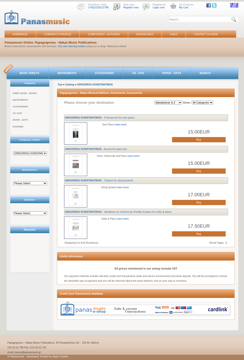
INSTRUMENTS (67, 73)
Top (60, 84)
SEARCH (204, 73)
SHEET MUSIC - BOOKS (25, 93)
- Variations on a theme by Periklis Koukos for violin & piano (118, 211)
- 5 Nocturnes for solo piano (100, 117)
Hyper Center (60, 356)
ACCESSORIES (104, 73)
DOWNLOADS (144, 34)
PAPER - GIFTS (171, 73)
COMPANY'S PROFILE (57, 34)
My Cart (183, 7)
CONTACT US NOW (206, 34)
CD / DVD (17, 113)
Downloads (18, 126)
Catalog (69, 84)
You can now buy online (72, 46)
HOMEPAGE (20, 34)
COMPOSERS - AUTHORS (104, 34)
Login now (158, 7)
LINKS (174, 34)
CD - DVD (138, 73)
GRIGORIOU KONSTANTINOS (95, 84)
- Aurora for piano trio (96, 149)
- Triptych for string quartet (99, 180)
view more (120, 124)
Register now (130, 7)
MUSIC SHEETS (29, 73)
